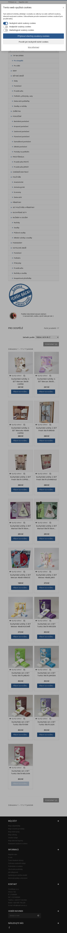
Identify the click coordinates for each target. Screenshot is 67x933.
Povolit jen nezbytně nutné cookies (33, 41)
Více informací (33, 47)
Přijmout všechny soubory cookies (33, 36)
